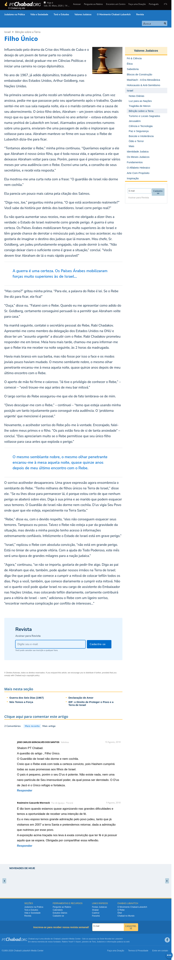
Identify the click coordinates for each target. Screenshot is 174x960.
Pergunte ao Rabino (93, 4)
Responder (24, 790)
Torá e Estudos (61, 14)
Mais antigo (49, 726)
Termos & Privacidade (138, 950)
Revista (140, 14)
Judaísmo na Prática (14, 14)
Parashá (96, 916)
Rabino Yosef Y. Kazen (71, 942)
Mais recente (32, 726)
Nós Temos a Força (21, 702)
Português (154, 4)
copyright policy (32, 675)
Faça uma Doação (137, 4)
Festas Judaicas (99, 907)
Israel (7, 32)
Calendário (58, 910)
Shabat (95, 910)
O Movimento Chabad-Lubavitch (114, 14)
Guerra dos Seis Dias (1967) (26, 697)
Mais (131, 146)
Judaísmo (101, 942)
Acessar (77, 4)
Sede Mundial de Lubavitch (111, 939)
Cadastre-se (58, 916)
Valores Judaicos (82, 14)
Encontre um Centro (115, 4)
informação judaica (115, 942)
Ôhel (119, 913)
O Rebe (121, 910)
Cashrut (95, 913)
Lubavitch (65, 939)
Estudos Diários (60, 913)
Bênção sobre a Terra (27, 32)
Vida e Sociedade (39, 14)
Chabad (56, 939)
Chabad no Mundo (126, 916)
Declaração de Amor (80, 697)
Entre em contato (160, 950)
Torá (94, 942)
